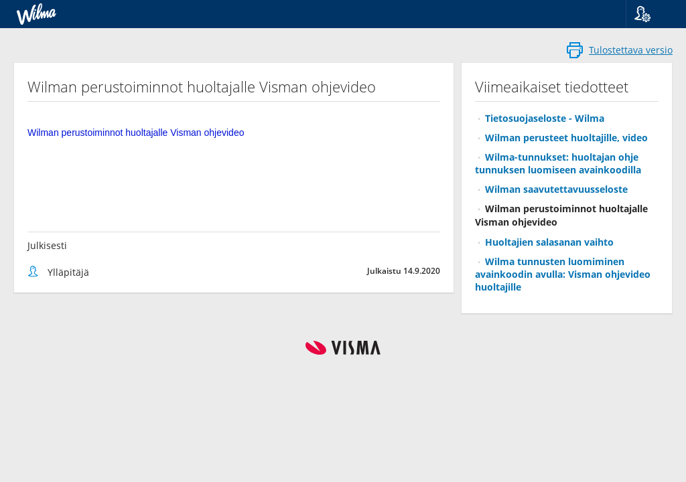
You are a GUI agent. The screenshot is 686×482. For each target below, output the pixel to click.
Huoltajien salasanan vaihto (549, 242)
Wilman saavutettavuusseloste (556, 189)
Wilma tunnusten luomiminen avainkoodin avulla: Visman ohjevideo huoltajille (562, 274)
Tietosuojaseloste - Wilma (544, 118)
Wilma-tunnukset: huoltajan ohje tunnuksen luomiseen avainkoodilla (558, 163)
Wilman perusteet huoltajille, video (566, 137)
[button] (651, 14)
